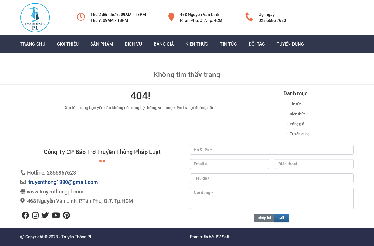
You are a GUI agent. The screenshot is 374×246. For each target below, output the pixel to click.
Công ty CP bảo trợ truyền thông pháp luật (102, 152)
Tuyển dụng (299, 134)
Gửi (281, 218)
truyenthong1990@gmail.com (63, 182)
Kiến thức (298, 114)
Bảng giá (297, 124)
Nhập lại (264, 218)
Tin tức (296, 104)
